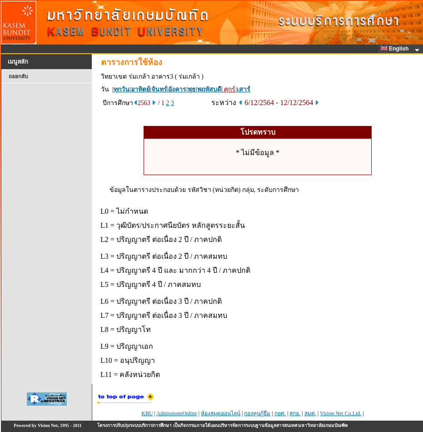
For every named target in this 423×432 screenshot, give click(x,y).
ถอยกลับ (18, 76)
